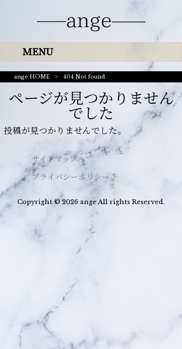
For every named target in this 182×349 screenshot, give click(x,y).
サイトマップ (54, 159)
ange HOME (32, 76)
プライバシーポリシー (70, 177)
